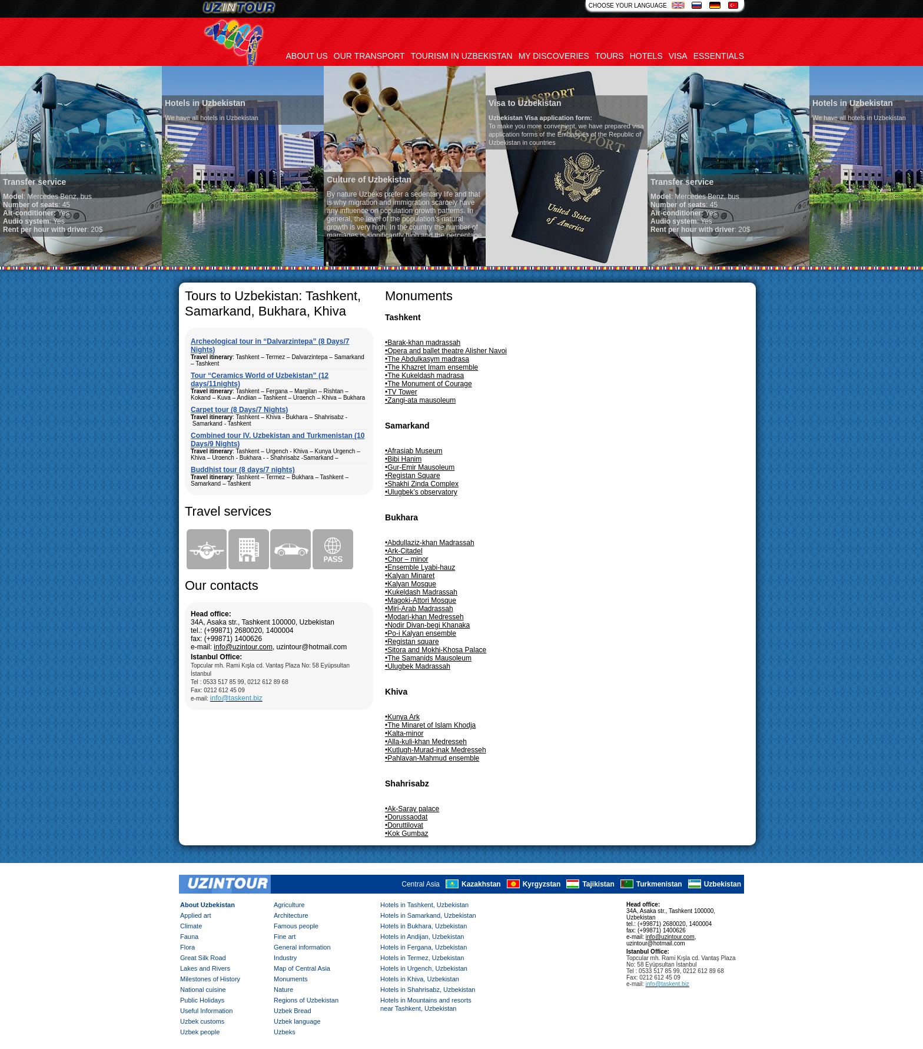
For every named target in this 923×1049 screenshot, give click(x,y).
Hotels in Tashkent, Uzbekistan (424, 904)
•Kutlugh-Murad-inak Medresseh (435, 750)
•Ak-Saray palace (412, 809)
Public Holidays (202, 1000)
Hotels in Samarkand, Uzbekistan (428, 915)
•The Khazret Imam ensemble (431, 367)
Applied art (195, 915)
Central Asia (420, 885)
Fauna (189, 936)
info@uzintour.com (243, 647)
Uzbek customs (202, 1021)
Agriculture (289, 904)
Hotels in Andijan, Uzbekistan (422, 936)
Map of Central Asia (302, 968)
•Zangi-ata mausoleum (420, 400)
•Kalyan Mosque (410, 584)
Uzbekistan (722, 885)
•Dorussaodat (406, 817)
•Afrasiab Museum (414, 451)
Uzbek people (200, 1031)
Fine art (285, 936)
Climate (191, 926)
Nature (283, 989)
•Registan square (412, 642)
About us (307, 56)
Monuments (290, 978)
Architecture (291, 915)
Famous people (296, 926)
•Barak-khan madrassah (422, 342)
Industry (285, 957)
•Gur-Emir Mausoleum (419, 467)
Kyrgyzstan (542, 885)
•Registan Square (412, 476)
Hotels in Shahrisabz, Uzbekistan (427, 989)
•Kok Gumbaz (407, 833)
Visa (678, 56)
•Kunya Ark (402, 717)
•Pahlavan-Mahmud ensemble (432, 758)
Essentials (718, 56)
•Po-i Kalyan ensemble (420, 633)
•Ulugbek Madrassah (417, 666)
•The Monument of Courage (428, 384)
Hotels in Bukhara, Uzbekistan (423, 926)
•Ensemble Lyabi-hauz (420, 567)
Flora (187, 947)
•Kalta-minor (404, 733)
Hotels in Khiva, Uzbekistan (419, 978)
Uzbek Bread (292, 1010)
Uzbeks (285, 1031)
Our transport (369, 56)
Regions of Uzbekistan (306, 1000)
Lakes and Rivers (205, 968)
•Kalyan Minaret (409, 576)
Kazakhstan (481, 885)
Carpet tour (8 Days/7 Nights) (239, 410)
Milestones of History (210, 978)
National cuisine (203, 989)
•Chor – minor (407, 559)
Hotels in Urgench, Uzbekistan (423, 968)
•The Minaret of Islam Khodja (430, 725)
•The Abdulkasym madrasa (427, 359)
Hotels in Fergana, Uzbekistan (423, 947)
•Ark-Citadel (404, 551)
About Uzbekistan (207, 904)
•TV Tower (401, 392)
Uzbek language (297, 1021)
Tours (609, 56)
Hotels (646, 56)
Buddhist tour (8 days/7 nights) (243, 470)
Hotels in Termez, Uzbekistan (422, 957)
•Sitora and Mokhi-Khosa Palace (435, 650)
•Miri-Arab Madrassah (419, 609)
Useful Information (206, 1010)
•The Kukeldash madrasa (424, 375)
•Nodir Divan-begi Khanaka (427, 625)
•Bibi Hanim (403, 459)
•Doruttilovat (404, 825)
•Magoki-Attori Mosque (420, 600)
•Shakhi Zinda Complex (422, 484)
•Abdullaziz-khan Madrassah (429, 543)
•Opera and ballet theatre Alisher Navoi (446, 351)
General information (302, 947)
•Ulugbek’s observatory (421, 492)
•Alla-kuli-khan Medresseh (426, 742)
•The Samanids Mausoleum (428, 658)
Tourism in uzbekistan (462, 56)
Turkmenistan (659, 885)
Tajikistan (598, 885)
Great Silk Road (203, 957)
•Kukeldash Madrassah (421, 592)
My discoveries (554, 56)
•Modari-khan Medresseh (424, 617)
